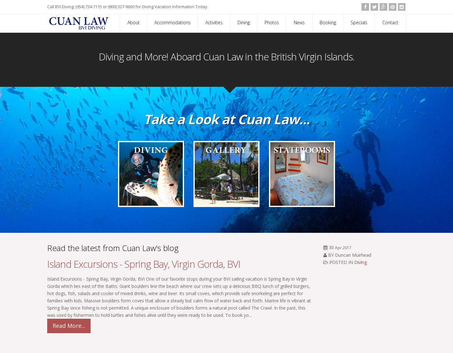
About (133, 22)
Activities (214, 22)
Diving (360, 262)
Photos (272, 22)
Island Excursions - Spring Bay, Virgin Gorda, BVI (143, 264)
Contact (390, 22)
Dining (244, 22)
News (299, 22)
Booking (328, 22)
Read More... (69, 325)
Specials (359, 22)
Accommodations (172, 22)
